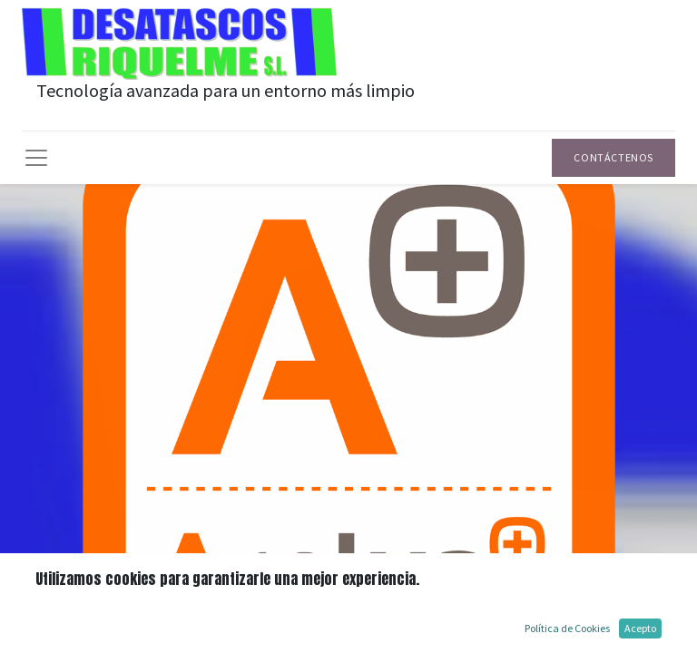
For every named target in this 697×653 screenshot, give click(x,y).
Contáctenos (613, 157)
